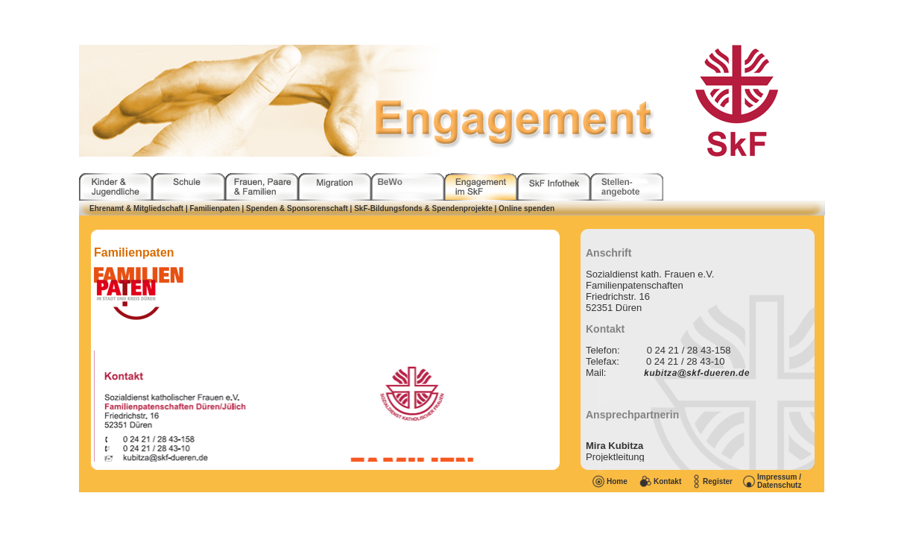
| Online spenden (525, 208)
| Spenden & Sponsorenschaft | (298, 208)
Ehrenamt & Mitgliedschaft (136, 208)
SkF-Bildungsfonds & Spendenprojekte (423, 208)
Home (617, 481)
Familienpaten (215, 208)
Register (718, 481)
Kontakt (667, 481)
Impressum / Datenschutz (779, 481)
